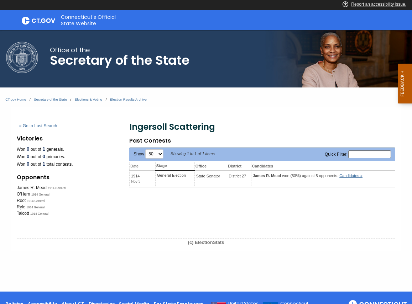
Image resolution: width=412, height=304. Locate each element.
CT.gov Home (15, 99)
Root (21, 200)
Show (148, 154)
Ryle (21, 206)
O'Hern (23, 194)
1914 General (57, 188)
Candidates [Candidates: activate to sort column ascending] (262, 166)
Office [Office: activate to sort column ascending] (201, 166)
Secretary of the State (50, 99)
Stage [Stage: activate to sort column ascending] (161, 166)
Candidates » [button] (351, 176)
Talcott (23, 213)
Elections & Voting (88, 99)
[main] (206, 161)
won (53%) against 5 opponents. (308, 176)
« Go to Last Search (38, 125)
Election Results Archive (128, 99)
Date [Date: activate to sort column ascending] (134, 166)
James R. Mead (32, 187)
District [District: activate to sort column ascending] (234, 166)
